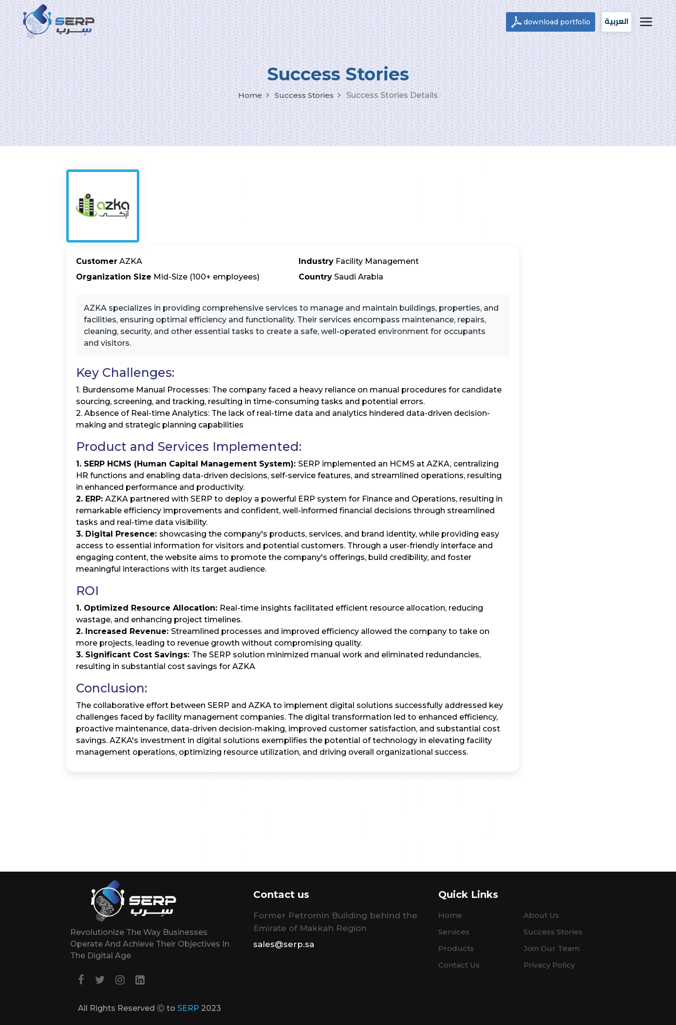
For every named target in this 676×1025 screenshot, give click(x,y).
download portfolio (557, 22)
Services (453, 931)
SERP (188, 1008)
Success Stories (304, 95)
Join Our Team (552, 948)
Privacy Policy (549, 964)
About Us (541, 915)
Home (250, 95)
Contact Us (459, 964)
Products (456, 948)
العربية (616, 21)
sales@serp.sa (283, 944)
